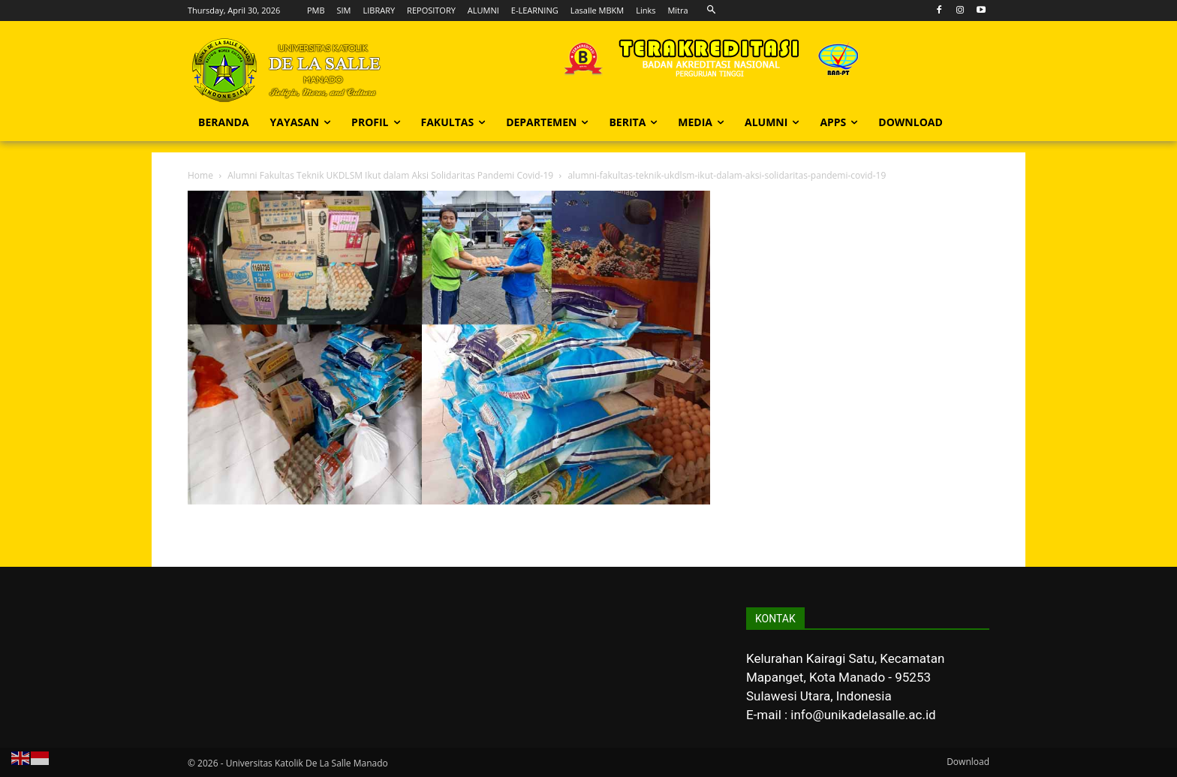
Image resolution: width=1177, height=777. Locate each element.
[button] (712, 10)
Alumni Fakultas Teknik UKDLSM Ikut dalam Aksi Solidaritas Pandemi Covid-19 (390, 175)
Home (200, 175)
